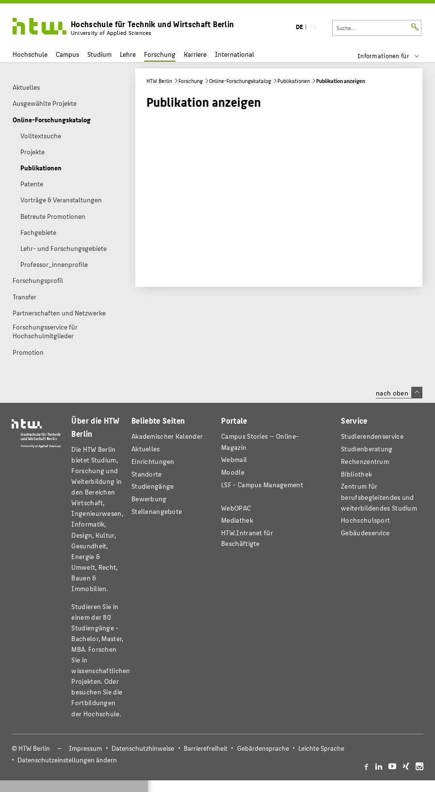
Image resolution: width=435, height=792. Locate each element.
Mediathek (237, 520)
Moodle (232, 472)
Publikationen (293, 81)
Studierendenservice (372, 436)
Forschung (160, 54)
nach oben (399, 392)
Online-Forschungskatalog (240, 81)
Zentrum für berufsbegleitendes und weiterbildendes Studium (379, 496)
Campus (67, 54)
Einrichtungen (153, 461)
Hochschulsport (365, 520)
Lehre (128, 54)
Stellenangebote (156, 511)
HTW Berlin (159, 81)
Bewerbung (149, 499)
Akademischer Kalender (167, 436)
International (234, 54)
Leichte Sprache (321, 748)
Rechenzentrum (365, 461)
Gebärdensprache (263, 748)
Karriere (195, 54)
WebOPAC (236, 508)
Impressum (85, 748)
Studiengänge (152, 486)
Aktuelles (145, 449)
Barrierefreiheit (205, 748)
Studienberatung (366, 449)
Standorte (146, 474)
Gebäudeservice (365, 533)
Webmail (234, 459)
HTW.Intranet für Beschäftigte (247, 538)
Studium (99, 54)
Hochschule (30, 54)
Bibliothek (356, 474)
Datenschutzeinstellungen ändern (67, 760)
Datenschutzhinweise (143, 748)
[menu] (394, 56)
